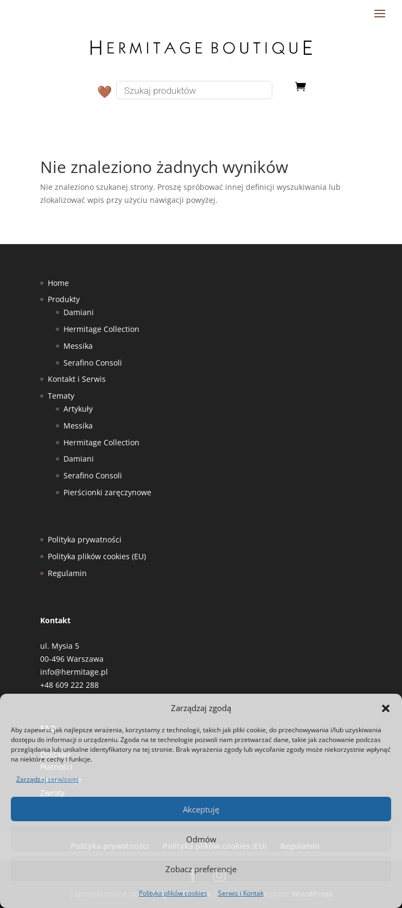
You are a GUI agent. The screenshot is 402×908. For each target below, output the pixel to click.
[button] (385, 708)
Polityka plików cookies (173, 893)
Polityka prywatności (85, 539)
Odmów (201, 839)
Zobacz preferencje (201, 869)
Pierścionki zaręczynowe (107, 492)
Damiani (78, 312)
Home (58, 283)
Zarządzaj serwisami (47, 779)
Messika (78, 346)
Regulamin (67, 573)
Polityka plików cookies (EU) (97, 556)
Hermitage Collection (101, 329)
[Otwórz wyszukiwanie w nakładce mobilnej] (203, 90)
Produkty (64, 299)
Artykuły (78, 409)
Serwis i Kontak (241, 893)
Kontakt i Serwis (77, 379)
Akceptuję (201, 809)
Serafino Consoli (92, 362)
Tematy (61, 396)
